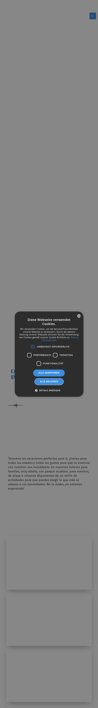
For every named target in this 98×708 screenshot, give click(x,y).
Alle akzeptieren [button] (49, 372)
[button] (49, 390)
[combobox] (79, 316)
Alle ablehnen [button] (49, 381)
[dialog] (49, 354)
